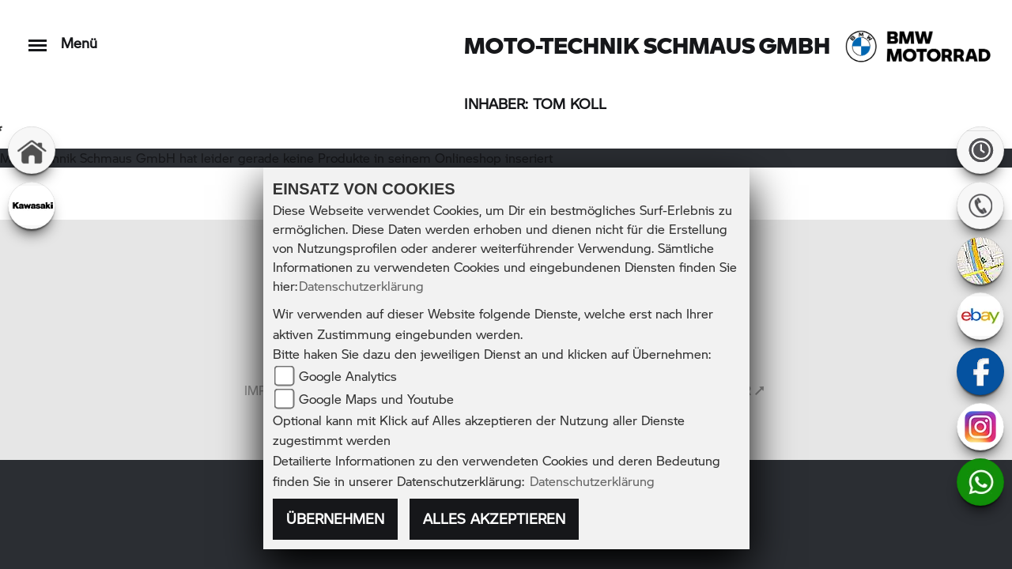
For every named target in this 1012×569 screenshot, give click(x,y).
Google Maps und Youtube (376, 399)
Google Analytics (348, 376)
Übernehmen (335, 518)
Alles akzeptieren (494, 518)
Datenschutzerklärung (361, 286)
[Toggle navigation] (37, 37)
